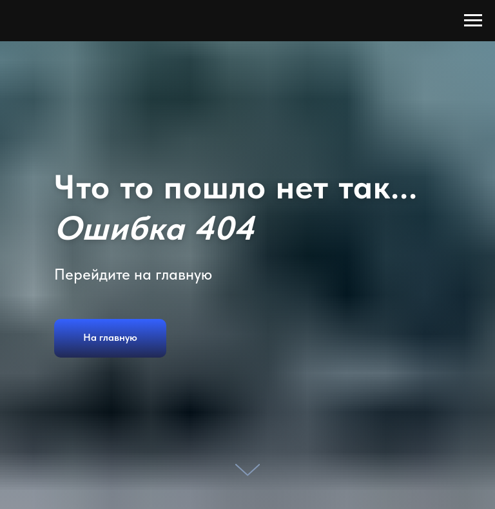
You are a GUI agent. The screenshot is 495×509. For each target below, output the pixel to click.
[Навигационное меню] (473, 20)
